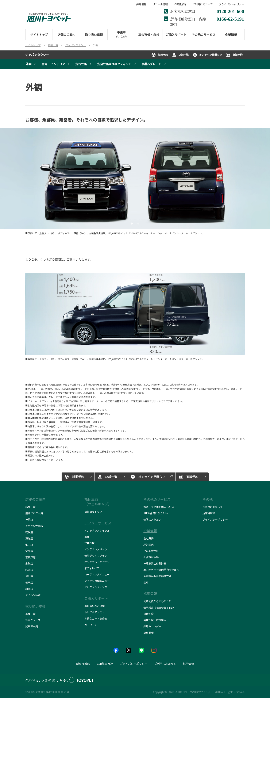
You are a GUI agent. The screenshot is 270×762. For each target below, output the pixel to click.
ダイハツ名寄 (32, 595)
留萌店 (29, 551)
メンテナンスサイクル (97, 530)
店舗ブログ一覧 (34, 513)
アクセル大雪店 (34, 526)
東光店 (29, 538)
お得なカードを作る (95, 618)
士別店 (29, 563)
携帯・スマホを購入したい (158, 507)
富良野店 (30, 557)
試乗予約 (159, 55)
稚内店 (29, 544)
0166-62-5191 (230, 18)
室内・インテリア (53, 64)
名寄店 (29, 569)
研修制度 (148, 613)
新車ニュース (32, 620)
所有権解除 (180, 4)
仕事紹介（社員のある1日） (159, 607)
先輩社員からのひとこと (157, 601)
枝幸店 (29, 582)
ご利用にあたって (203, 4)
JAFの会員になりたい (155, 513)
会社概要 (148, 538)
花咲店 (29, 532)
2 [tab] (137, 223)
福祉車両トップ (93, 511)
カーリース (90, 625)
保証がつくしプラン (95, 555)
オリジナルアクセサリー (98, 562)
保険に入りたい (152, 519)
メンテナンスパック (95, 549)
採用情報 (141, 4)
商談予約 (234, 55)
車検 (86, 537)
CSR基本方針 (150, 551)
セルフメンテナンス (95, 587)
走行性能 (81, 64)
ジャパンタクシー (37, 55)
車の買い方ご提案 (94, 606)
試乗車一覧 (31, 626)
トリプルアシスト (94, 612)
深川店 (29, 576)
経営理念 (148, 544)
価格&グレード (152, 64)
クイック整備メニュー (97, 580)
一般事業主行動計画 (154, 563)
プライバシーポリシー (231, 4)
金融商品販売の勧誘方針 (157, 576)
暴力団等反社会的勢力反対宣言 (161, 569)
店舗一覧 (180, 55)
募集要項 (148, 632)
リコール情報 (160, 4)
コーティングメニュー (96, 574)
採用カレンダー (152, 626)
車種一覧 (30, 614)
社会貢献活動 (151, 557)
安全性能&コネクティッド (114, 64)
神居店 (29, 519)
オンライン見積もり (207, 55)
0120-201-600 (230, 10)
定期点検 (89, 543)
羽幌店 (29, 588)
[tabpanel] (135, 178)
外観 (28, 64)
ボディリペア (91, 568)
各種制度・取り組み (154, 620)
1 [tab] (131, 223)
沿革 (145, 582)
